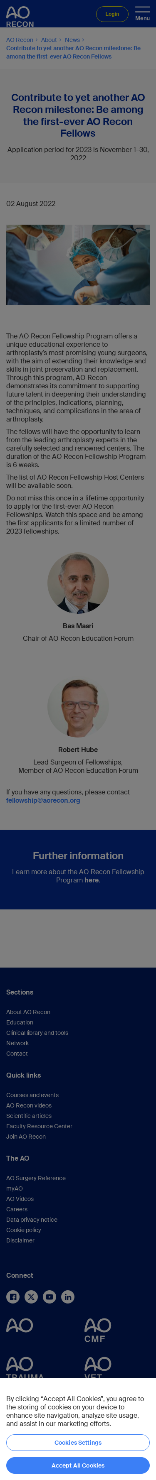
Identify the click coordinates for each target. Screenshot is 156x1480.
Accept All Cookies (78, 1465)
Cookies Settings (78, 1442)
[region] (78, 1429)
